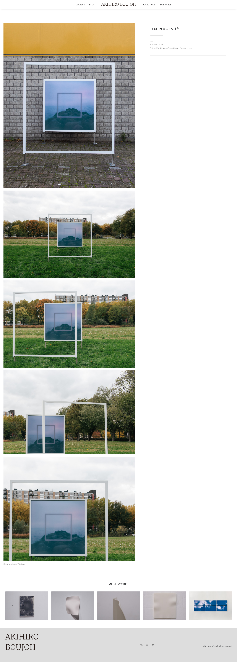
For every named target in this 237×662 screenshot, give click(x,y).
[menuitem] (80, 4)
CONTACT (149, 4)
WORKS (80, 4)
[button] (69, 105)
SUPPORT (165, 4)
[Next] (224, 613)
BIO (91, 4)
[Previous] (13, 613)
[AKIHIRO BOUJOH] (118, 4)
